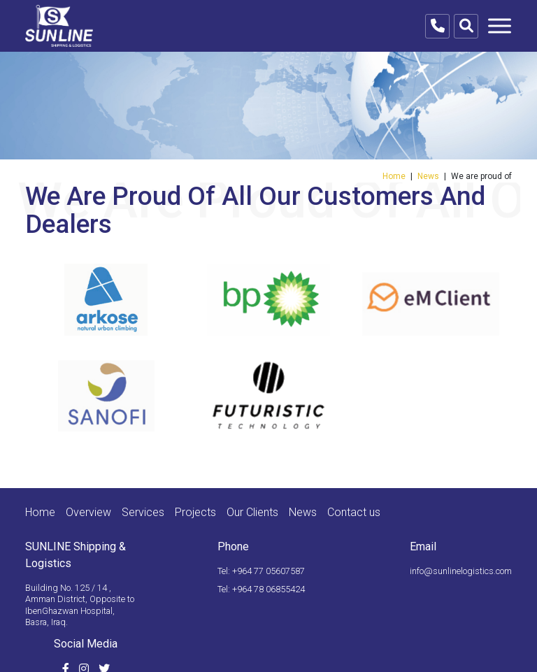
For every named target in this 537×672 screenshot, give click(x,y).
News (428, 176)
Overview (88, 512)
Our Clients (252, 512)
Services (143, 512)
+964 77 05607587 (268, 571)
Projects (195, 512)
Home (394, 176)
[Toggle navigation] (499, 26)
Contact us (353, 512)
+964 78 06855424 (268, 589)
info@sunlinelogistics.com (461, 571)
